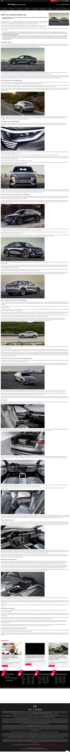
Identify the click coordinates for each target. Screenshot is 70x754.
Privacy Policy (10, 747)
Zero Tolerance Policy (25, 747)
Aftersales (27, 8)
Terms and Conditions (17, 747)
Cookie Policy (5, 747)
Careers (57, 8)
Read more (5, 666)
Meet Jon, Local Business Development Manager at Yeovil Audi (10, 657)
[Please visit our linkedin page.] (68, 1)
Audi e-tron (12, 21)
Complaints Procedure (34, 747)
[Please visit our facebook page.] (59, 1)
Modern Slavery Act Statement (43, 747)
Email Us (52, 0)
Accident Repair (35, 8)
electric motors (32, 229)
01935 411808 (65, 4)
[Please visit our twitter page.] (62, 1)
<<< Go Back (4, 11)
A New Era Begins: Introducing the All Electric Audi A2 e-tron (34, 656)
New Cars (12, 8)
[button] (64, 752)
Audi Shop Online (43, 8)
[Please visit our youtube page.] (66, 1)
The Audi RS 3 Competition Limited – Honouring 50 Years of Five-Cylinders (58, 657)
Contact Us (65, 8)
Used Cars (20, 8)
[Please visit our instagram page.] (64, 1)
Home (5, 8)
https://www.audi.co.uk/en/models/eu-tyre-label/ (49, 745)
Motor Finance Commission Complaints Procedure (58, 747)
